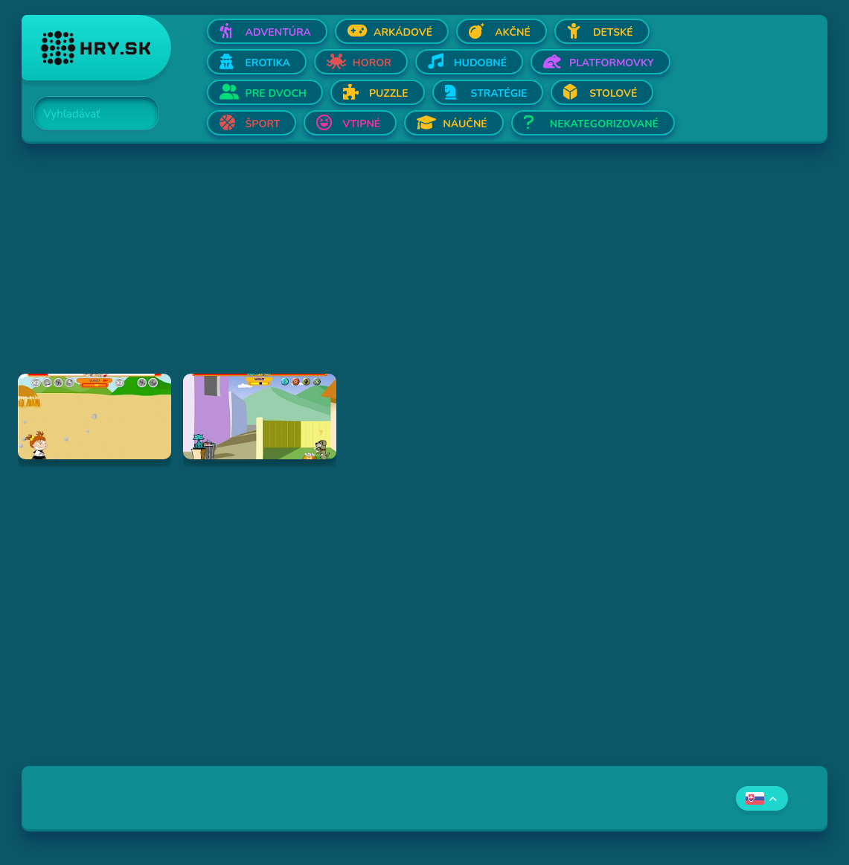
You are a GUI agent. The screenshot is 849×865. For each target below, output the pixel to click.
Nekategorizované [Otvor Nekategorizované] (604, 124)
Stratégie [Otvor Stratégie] (499, 93)
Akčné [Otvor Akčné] (513, 32)
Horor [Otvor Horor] (372, 63)
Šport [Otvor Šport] (263, 124)
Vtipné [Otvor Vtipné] (361, 124)
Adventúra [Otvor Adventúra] (279, 32)
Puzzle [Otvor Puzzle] (389, 93)
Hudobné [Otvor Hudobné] (480, 63)
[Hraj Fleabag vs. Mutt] (259, 416)
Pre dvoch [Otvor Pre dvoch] (276, 93)
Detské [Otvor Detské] (613, 32)
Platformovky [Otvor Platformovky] (611, 63)
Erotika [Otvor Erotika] (268, 63)
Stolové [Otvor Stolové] (613, 93)
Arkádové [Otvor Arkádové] (403, 32)
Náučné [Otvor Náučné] (465, 124)
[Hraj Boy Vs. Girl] (94, 416)
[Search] (87, 114)
